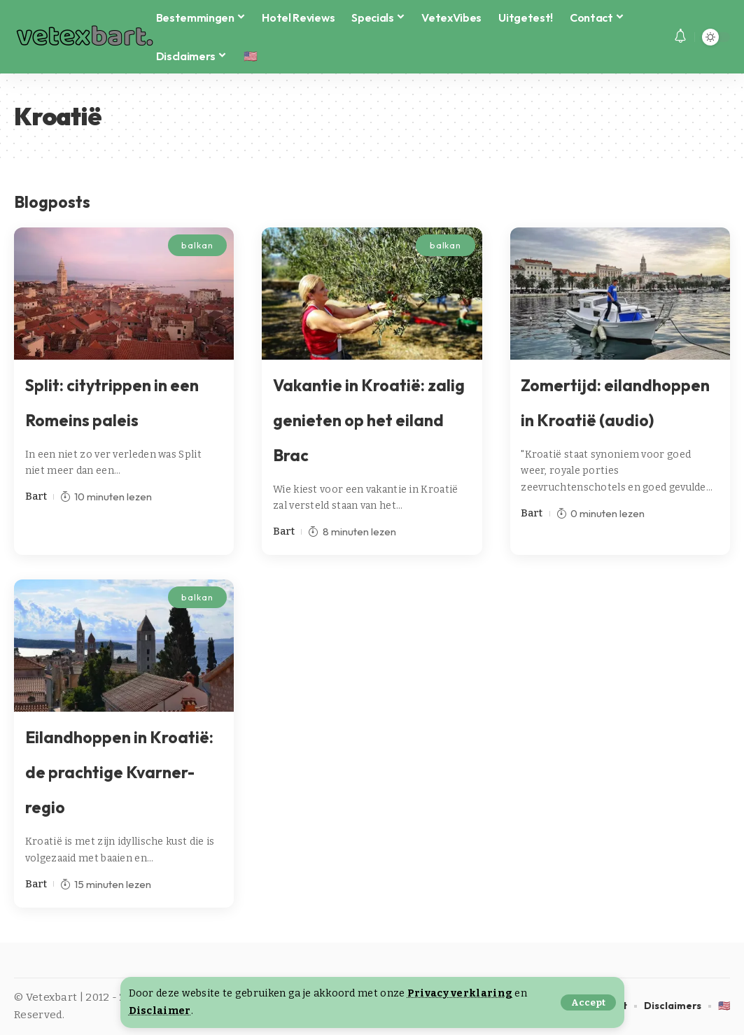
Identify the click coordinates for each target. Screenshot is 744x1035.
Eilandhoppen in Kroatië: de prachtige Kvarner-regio (119, 772)
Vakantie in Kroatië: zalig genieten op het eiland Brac (369, 420)
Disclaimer (160, 1011)
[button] (588, 1002)
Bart (36, 496)
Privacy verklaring (459, 993)
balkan (197, 245)
